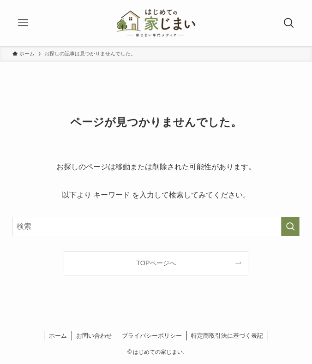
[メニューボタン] (23, 23)
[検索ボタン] (289, 23)
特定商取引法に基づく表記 (227, 335)
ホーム (58, 335)
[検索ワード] (156, 226)
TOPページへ (155, 263)
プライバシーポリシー (152, 335)
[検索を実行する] (290, 226)
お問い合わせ (94, 335)
